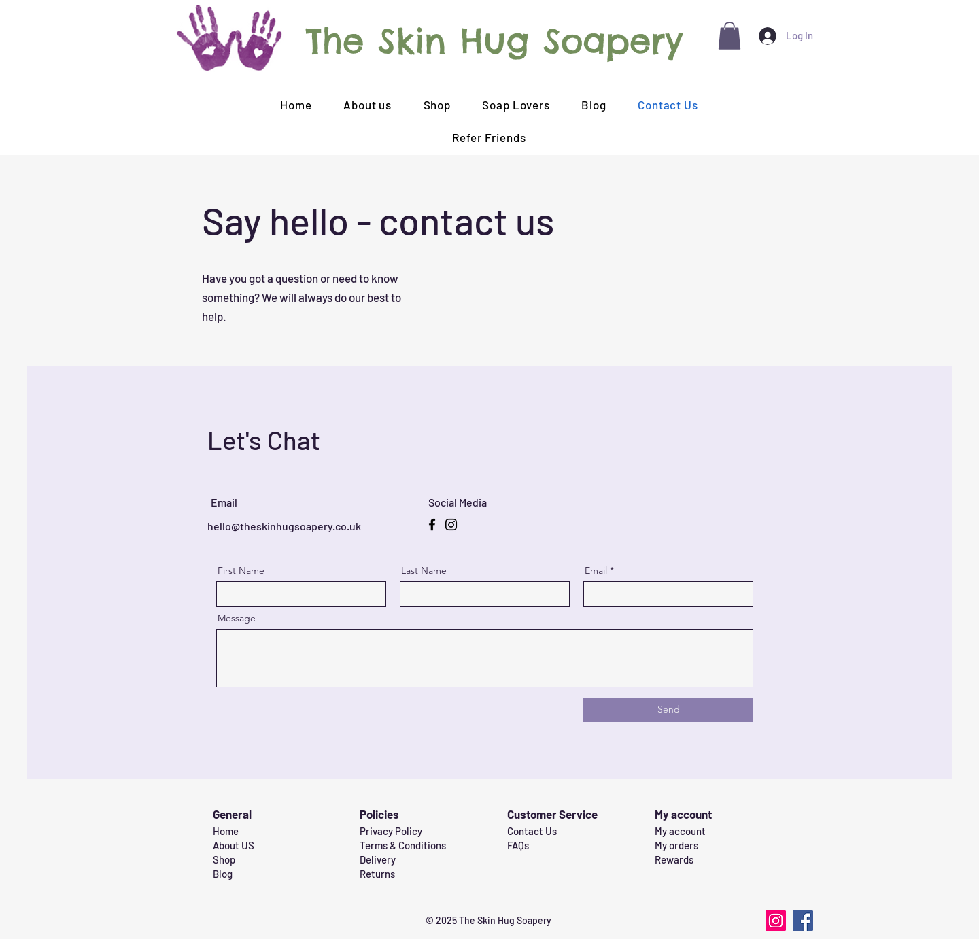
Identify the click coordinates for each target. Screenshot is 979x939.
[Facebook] (432, 524)
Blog (223, 874)
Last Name (424, 570)
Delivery (378, 859)
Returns (377, 874)
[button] (729, 36)
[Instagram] (451, 524)
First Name (241, 570)
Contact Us (532, 831)
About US (233, 845)
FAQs (518, 845)
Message (237, 618)
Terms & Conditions (403, 845)
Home (226, 831)
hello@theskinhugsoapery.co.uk (284, 525)
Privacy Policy (391, 831)
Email (596, 570)
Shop (224, 859)
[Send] (668, 710)
